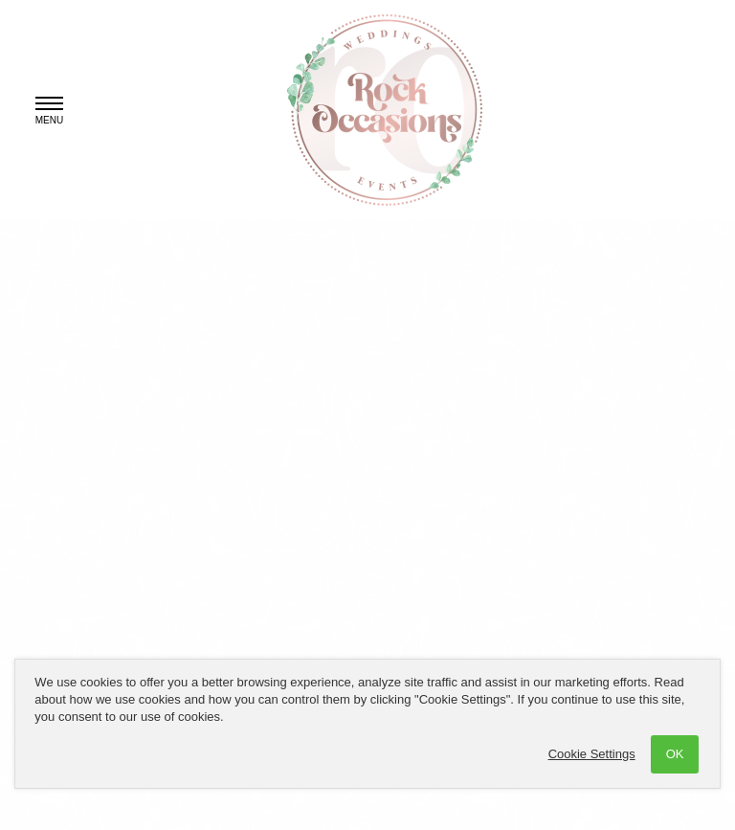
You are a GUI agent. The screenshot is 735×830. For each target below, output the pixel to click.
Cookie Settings (591, 754)
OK (675, 754)
